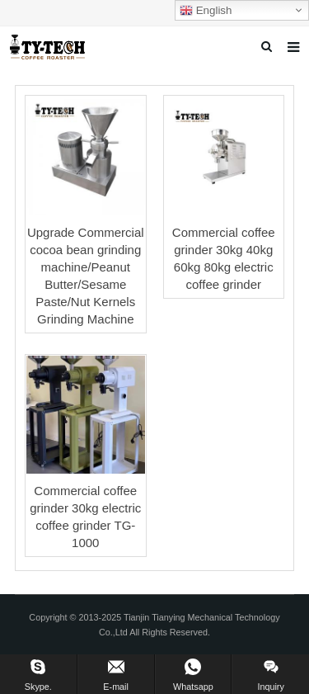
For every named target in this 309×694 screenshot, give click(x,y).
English (206, 10)
